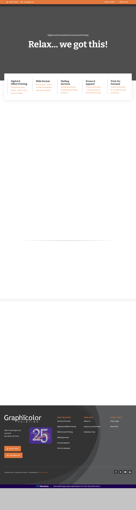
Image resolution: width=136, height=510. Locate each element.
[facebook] (116, 472)
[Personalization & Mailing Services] (67, 87)
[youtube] (125, 472)
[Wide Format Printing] (42, 86)
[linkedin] (130, 472)
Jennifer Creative (43, 472)
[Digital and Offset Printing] (17, 88)
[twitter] (120, 472)
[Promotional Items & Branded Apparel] (92, 87)
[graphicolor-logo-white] (22, 416)
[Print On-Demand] (117, 87)
